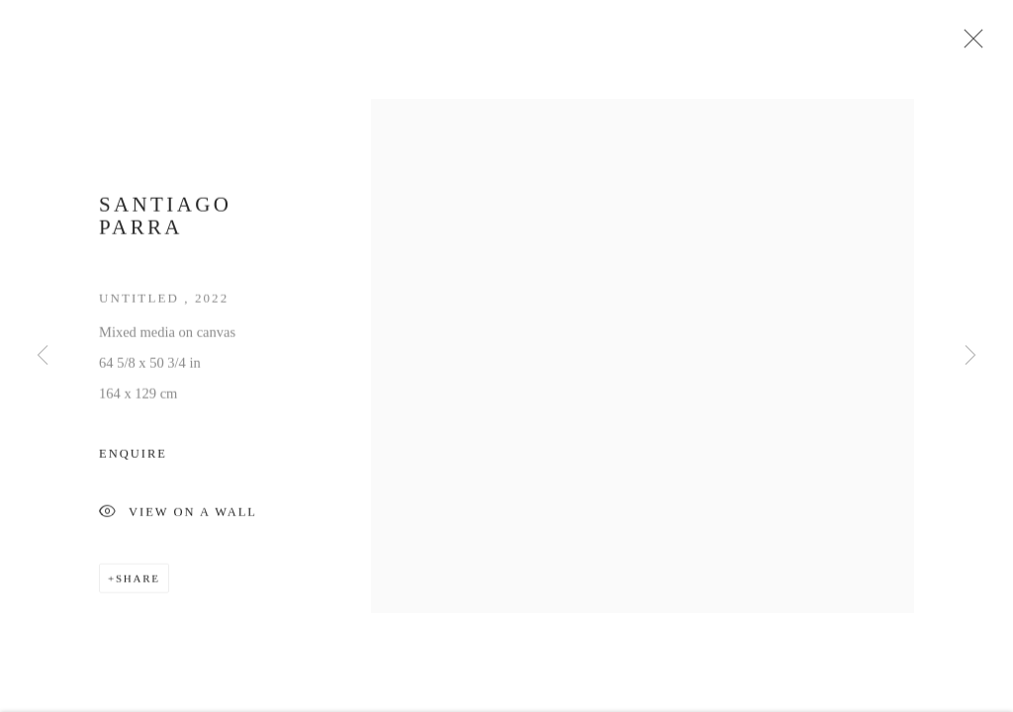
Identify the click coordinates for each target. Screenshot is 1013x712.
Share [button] (138, 582)
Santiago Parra (165, 220)
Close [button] (968, 44)
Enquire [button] (133, 458)
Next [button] (970, 356)
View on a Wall (178, 517)
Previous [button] (42, 356)
